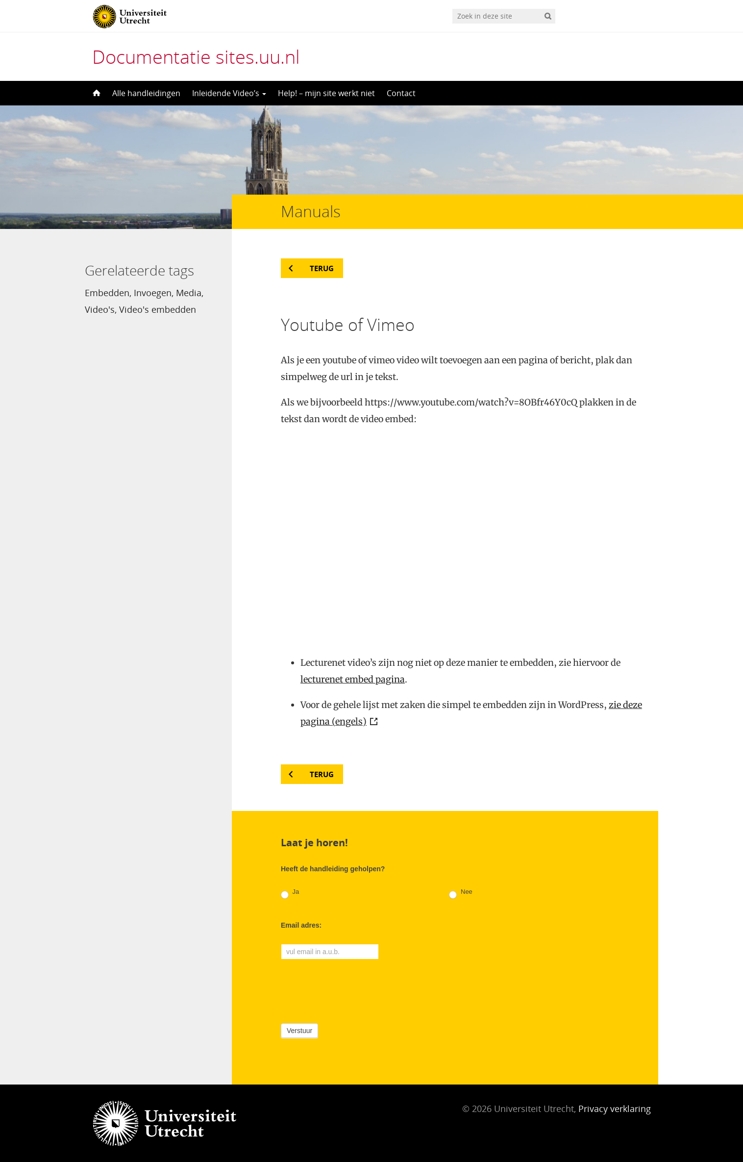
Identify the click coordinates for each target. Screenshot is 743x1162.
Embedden (107, 293)
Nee (460, 893)
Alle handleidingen (146, 93)
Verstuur (299, 1031)
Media (188, 293)
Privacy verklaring (614, 1108)
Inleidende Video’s (229, 93)
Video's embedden (157, 309)
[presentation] (355, 989)
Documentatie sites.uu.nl (196, 56)
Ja (290, 893)
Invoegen (153, 293)
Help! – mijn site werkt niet (326, 93)
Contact (401, 93)
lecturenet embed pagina (352, 679)
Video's (100, 309)
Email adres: (301, 925)
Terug (322, 268)
